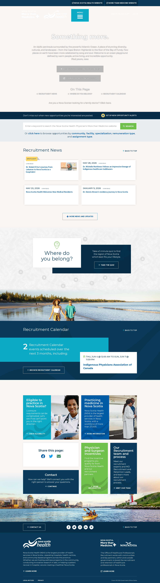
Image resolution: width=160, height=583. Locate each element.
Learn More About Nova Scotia (81, 78)
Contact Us (35, 527)
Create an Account (120, 14)
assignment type (82, 136)
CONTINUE (52, 486)
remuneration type (124, 133)
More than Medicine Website (121, 3)
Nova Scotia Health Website (87, 3)
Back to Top (131, 151)
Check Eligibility (37, 434)
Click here (105, 103)
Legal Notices (28, 580)
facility (90, 133)
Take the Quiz (107, 265)
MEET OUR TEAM (123, 488)
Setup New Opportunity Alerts (121, 115)
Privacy (41, 580)
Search (130, 126)
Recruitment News (48, 94)
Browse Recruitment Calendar (45, 370)
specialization (103, 133)
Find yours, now (79, 59)
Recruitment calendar (114, 94)
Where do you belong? (81, 94)
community (78, 133)
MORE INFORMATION (96, 434)
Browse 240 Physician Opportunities (81, 69)
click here (34, 133)
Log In (135, 14)
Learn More (31, 571)
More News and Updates (81, 216)
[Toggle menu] (80, 15)
